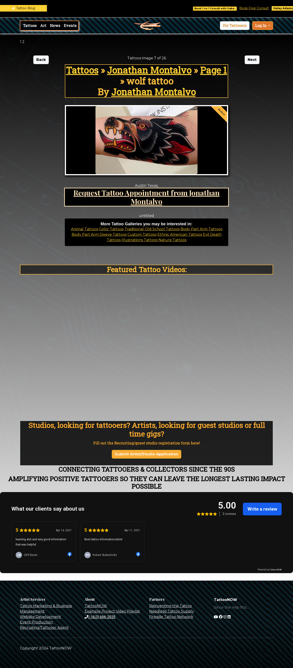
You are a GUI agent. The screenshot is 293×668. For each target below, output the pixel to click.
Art (43, 25)
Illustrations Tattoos (140, 240)
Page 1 (213, 70)
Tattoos (30, 25)
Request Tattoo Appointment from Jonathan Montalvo (146, 197)
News (55, 25)
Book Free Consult (260, 8)
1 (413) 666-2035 (100, 616)
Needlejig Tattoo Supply (171, 611)
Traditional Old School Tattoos (152, 229)
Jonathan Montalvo (149, 70)
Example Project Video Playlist (112, 611)
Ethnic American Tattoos (179, 234)
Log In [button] (261, 25)
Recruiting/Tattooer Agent (44, 627)
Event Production (36, 622)
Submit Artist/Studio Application (146, 454)
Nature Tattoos (172, 240)
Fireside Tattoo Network (171, 617)
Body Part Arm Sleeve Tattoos (99, 234)
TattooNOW (96, 606)
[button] (234, 25)
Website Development (40, 617)
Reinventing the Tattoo (170, 606)
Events (70, 25)
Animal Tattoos (84, 229)
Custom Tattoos (141, 234)
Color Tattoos (111, 229)
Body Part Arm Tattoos (201, 229)
